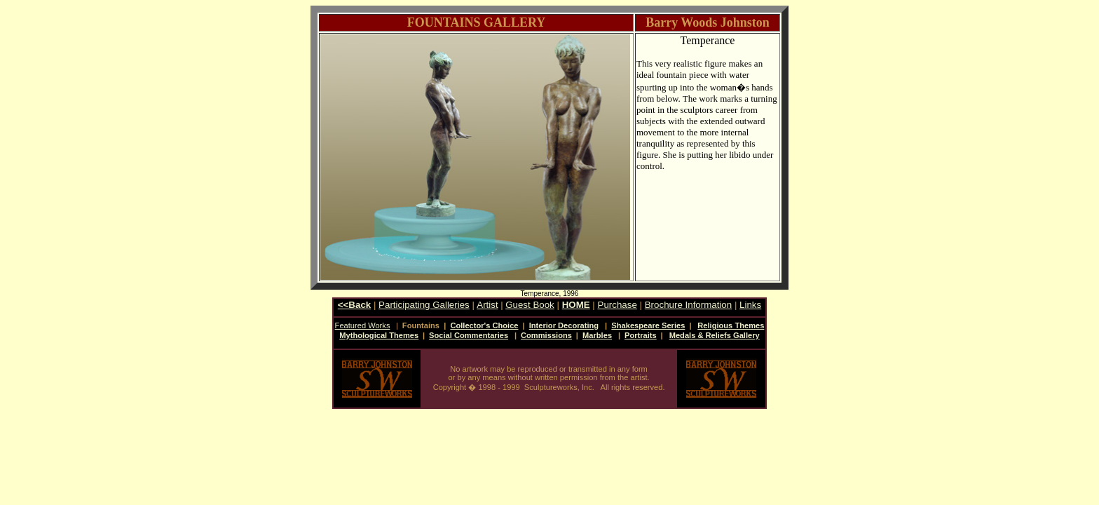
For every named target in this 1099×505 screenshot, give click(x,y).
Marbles (597, 335)
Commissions (546, 335)
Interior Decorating (564, 325)
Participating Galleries (424, 304)
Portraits (640, 335)
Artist (487, 304)
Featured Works (362, 325)
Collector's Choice (484, 325)
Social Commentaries (468, 335)
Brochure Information (688, 304)
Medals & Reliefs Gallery (714, 335)
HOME (576, 304)
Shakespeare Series (648, 325)
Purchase (617, 304)
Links (750, 304)
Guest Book (529, 304)
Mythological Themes (378, 335)
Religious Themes (730, 325)
